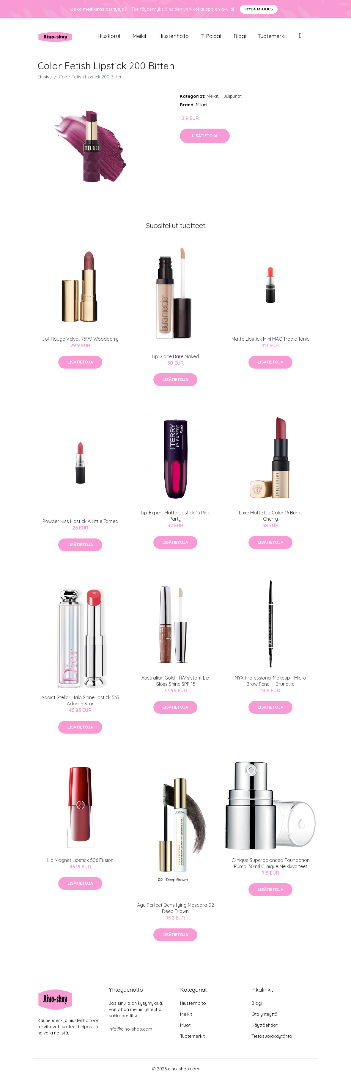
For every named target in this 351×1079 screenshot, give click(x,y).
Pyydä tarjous (259, 9)
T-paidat (211, 36)
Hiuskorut (109, 36)
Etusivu (44, 77)
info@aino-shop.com (130, 1029)
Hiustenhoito (173, 36)
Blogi (240, 36)
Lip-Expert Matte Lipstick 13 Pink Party (175, 516)
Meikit (140, 36)
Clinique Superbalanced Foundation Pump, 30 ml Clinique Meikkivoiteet (271, 863)
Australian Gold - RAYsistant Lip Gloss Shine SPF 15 (175, 681)
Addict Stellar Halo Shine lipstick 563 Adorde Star (80, 700)
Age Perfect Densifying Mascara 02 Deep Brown (175, 908)
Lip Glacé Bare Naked (175, 356)
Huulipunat (231, 96)
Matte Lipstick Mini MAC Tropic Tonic (270, 339)
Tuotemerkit (272, 36)
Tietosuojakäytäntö (271, 1036)
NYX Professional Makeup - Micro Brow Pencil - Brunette (270, 681)
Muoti (185, 1025)
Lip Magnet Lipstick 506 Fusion (80, 860)
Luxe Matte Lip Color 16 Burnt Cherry (270, 516)
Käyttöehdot (264, 1025)
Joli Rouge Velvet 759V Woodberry (80, 339)
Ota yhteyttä (264, 1014)
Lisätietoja (205, 135)
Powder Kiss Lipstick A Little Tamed (80, 521)
